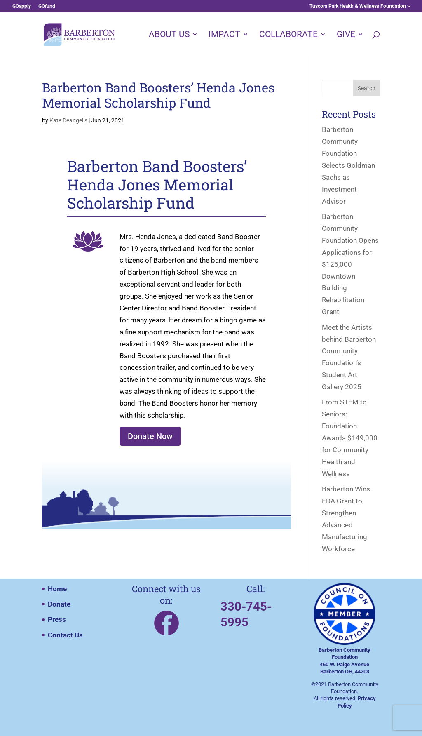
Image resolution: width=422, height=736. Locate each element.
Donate (59, 604)
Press (57, 619)
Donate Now (150, 436)
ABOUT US (169, 35)
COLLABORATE (288, 35)
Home (57, 589)
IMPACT (224, 35)
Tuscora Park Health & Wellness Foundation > (359, 6)
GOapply (21, 6)
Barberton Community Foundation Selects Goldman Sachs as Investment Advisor (348, 165)
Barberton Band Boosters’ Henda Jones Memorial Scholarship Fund (158, 95)
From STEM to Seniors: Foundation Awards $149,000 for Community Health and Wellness (349, 437)
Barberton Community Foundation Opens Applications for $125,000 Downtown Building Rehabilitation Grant (350, 264)
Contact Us (65, 635)
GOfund (46, 6)
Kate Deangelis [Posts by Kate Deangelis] (68, 120)
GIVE (346, 35)
